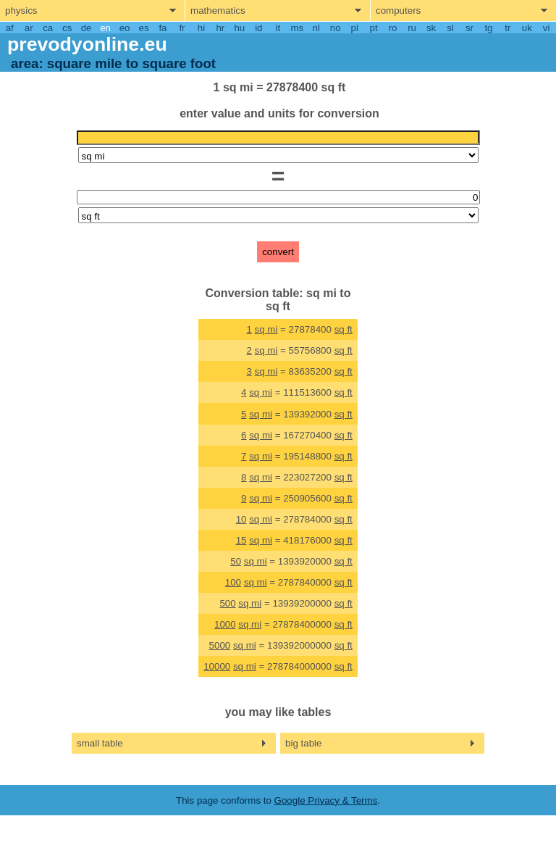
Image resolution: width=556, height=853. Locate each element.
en (105, 27)
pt (374, 27)
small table (100, 743)
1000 (225, 624)
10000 (216, 666)
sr (469, 27)
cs (67, 27)
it (277, 27)
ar (29, 27)
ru (412, 27)
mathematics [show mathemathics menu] (217, 10)
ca (48, 27)
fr (182, 27)
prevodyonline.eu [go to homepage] (87, 44)
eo (124, 27)
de (86, 27)
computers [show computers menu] (398, 10)
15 (241, 540)
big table (303, 743)
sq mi (266, 329)
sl (450, 27)
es (143, 27)
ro (393, 27)
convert (278, 251)
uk (527, 27)
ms (296, 27)
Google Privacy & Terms (326, 800)
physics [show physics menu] (21, 10)
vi (546, 27)
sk (431, 27)
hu (239, 27)
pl (354, 27)
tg (488, 27)
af (10, 27)
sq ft (343, 329)
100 (233, 582)
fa (163, 27)
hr (220, 27)
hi (201, 27)
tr (507, 27)
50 (235, 561)
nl (316, 27)
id (258, 27)
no (335, 27)
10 (241, 519)
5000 (220, 645)
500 (227, 603)
